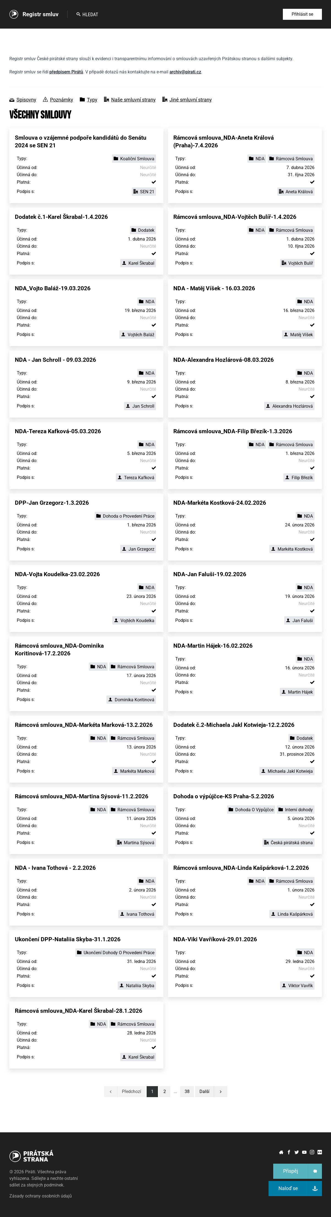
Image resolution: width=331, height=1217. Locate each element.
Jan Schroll (140, 406)
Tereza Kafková (135, 477)
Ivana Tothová (137, 914)
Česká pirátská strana (288, 842)
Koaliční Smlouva (134, 158)
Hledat (87, 14)
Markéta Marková (134, 771)
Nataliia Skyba (136, 985)
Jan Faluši (299, 620)
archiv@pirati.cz (185, 71)
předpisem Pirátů (66, 71)
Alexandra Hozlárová (289, 406)
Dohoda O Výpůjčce (251, 809)
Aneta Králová (296, 191)
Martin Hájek (297, 692)
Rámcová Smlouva (291, 158)
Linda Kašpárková (292, 914)
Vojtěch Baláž (137, 334)
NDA (256, 158)
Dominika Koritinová (131, 699)
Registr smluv (41, 14)
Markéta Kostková (292, 549)
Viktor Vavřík (297, 985)
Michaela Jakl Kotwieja (287, 771)
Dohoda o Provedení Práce (125, 516)
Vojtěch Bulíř (297, 263)
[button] (187, 1091)
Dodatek (143, 230)
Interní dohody (295, 809)
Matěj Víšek (298, 334)
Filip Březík (299, 477)
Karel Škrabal (138, 263)
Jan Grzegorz (138, 549)
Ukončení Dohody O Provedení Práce (115, 952)
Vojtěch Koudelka (134, 620)
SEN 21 (143, 191)
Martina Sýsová (135, 842)
